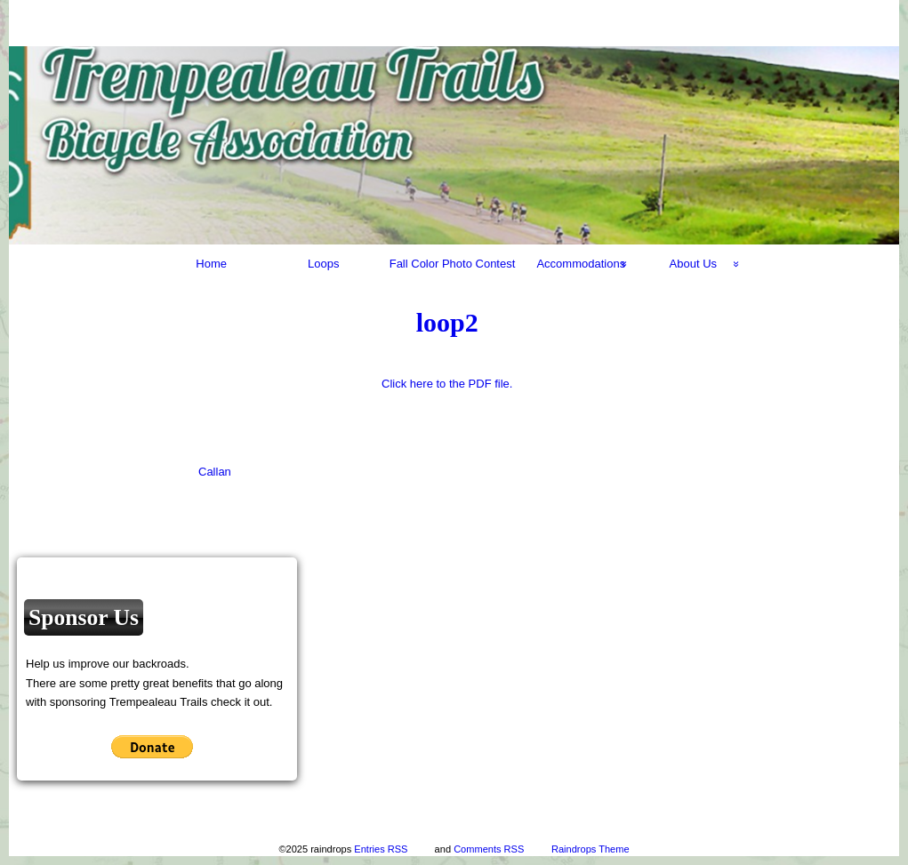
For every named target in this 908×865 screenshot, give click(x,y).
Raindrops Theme (590, 849)
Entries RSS (380, 849)
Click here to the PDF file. (447, 383)
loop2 (447, 322)
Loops (323, 263)
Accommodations (580, 263)
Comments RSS (489, 849)
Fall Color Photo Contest (453, 263)
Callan (214, 471)
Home (211, 263)
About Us (693, 263)
